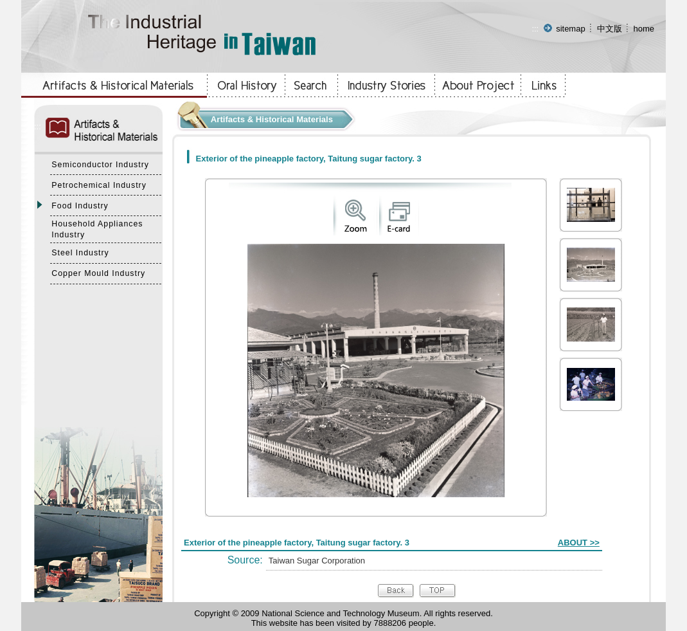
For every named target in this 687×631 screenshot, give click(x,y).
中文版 (609, 28)
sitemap (570, 28)
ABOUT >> (579, 542)
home (643, 28)
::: (535, 28)
